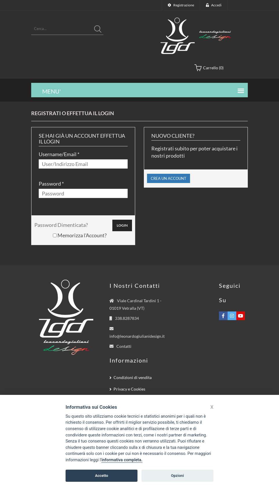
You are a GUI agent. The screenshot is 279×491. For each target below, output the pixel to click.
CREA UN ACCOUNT (168, 178)
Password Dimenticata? (61, 225)
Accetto (101, 475)
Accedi (216, 5)
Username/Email (58, 154)
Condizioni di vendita (133, 377)
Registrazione (183, 5)
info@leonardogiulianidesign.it (137, 336)
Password (50, 183)
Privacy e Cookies (129, 389)
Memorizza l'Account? (80, 235)
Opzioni (177, 475)
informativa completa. (121, 460)
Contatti (123, 346)
